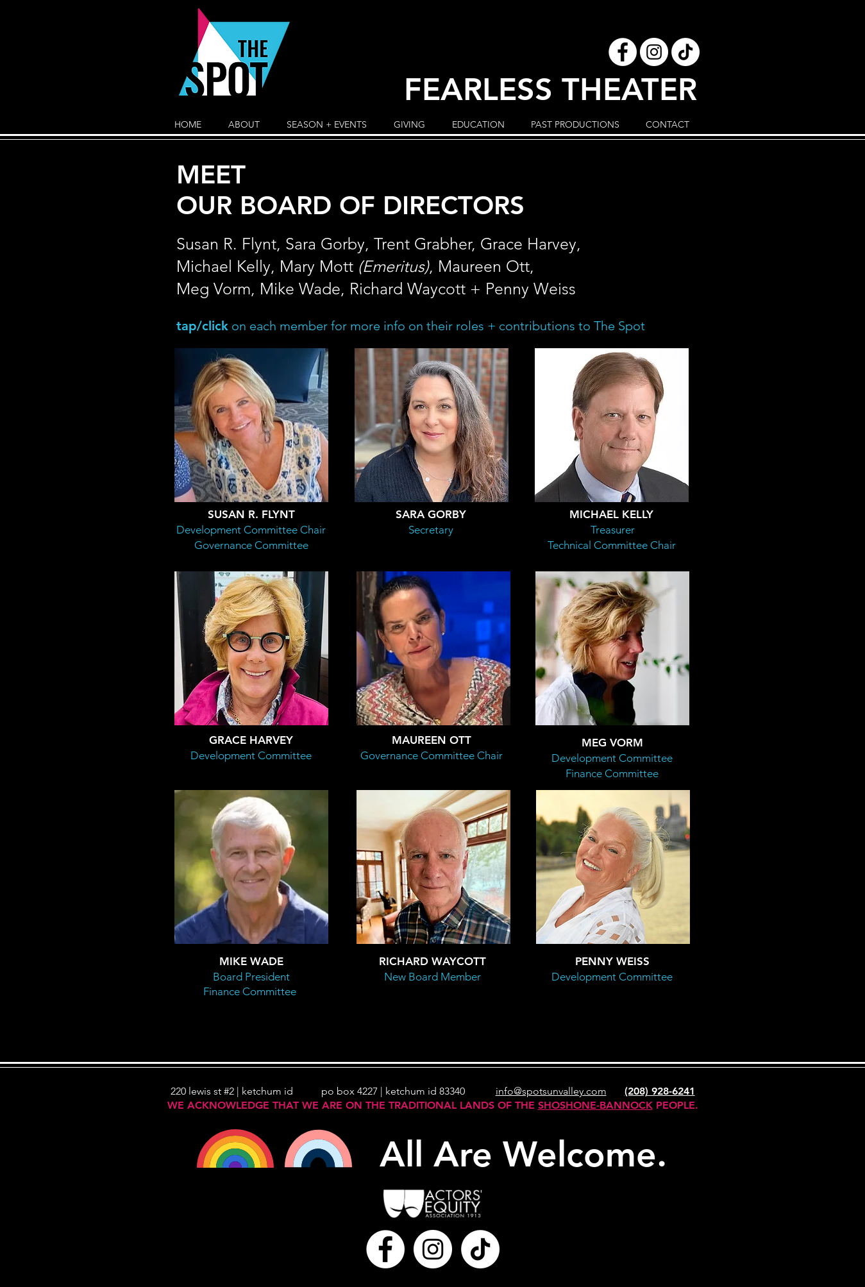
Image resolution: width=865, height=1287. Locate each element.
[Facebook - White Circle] (623, 52)
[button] (244, 124)
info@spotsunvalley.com (551, 1091)
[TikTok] (685, 52)
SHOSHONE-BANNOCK (595, 1105)
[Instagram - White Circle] (654, 52)
